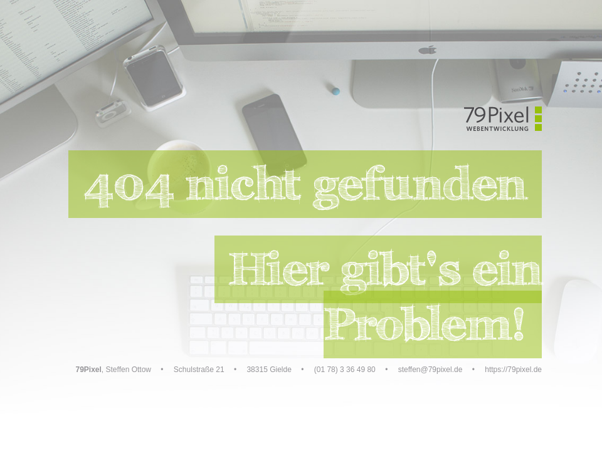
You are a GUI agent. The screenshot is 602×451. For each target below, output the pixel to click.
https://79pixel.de (513, 369)
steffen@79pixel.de (430, 369)
